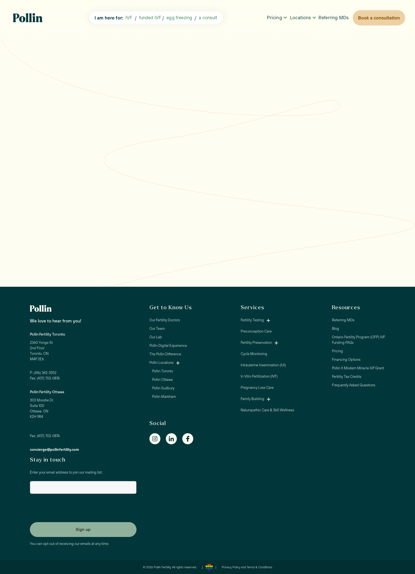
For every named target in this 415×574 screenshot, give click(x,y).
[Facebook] (190, 438)
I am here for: (109, 17)
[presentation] (71, 509)
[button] (208, 18)
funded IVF (150, 17)
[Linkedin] (174, 438)
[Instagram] (157, 438)
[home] (29, 18)
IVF (129, 17)
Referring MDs (334, 17)
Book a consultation (379, 17)
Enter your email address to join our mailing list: (66, 472)
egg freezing (179, 17)
